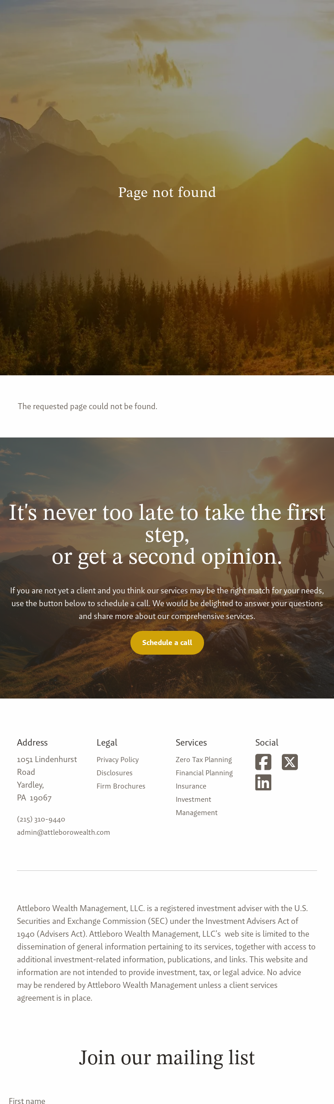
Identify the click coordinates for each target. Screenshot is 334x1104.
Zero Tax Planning (204, 759)
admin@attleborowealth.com (63, 832)
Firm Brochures (121, 786)
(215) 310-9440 (41, 819)
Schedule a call (167, 642)
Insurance (191, 786)
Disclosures (115, 773)
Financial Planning (204, 773)
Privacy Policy (118, 759)
